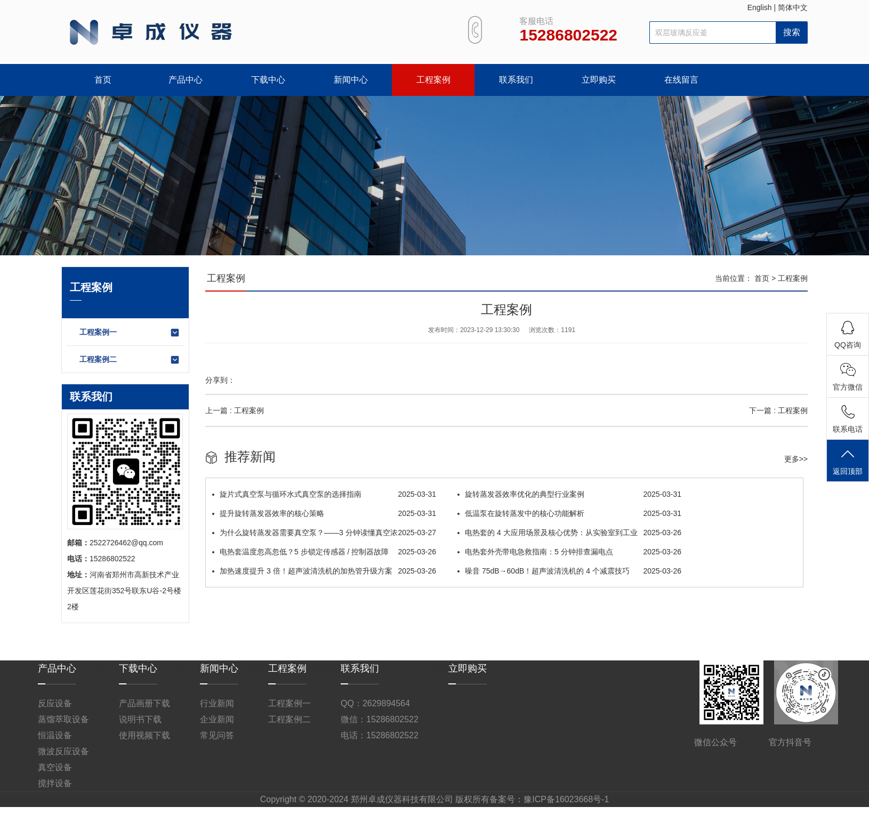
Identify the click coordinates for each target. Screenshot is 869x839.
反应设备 (55, 703)
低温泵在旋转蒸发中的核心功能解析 (569, 513)
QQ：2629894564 (375, 703)
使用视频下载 (144, 735)
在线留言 (681, 79)
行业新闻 (217, 703)
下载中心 (268, 79)
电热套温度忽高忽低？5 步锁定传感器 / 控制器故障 (324, 551)
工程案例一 (129, 332)
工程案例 (433, 79)
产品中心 (185, 79)
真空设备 (55, 767)
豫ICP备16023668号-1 (566, 799)
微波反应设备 (63, 751)
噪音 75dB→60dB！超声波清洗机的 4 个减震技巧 (569, 570)
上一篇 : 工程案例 (234, 410)
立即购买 (599, 79)
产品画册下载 (144, 703)
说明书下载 (140, 719)
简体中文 (793, 7)
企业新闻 (217, 719)
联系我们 (516, 79)
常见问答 (217, 735)
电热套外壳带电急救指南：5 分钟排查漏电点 (569, 551)
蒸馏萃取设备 (63, 719)
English (759, 7)
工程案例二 (129, 359)
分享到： (220, 380)
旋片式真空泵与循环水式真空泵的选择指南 (324, 494)
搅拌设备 (55, 783)
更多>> (796, 459)
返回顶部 (847, 461)
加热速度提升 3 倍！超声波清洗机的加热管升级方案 (324, 570)
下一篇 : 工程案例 (778, 410)
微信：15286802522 (380, 719)
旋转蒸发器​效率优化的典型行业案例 (569, 494)
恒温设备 (55, 735)
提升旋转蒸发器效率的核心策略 (324, 513)
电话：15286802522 (380, 735)
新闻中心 (351, 79)
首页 (102, 79)
